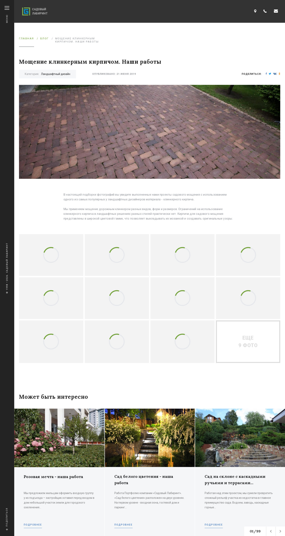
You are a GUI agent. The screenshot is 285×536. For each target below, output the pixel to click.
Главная (26, 38)
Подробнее (33, 524)
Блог (44, 38)
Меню (7, 14)
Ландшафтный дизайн (55, 74)
